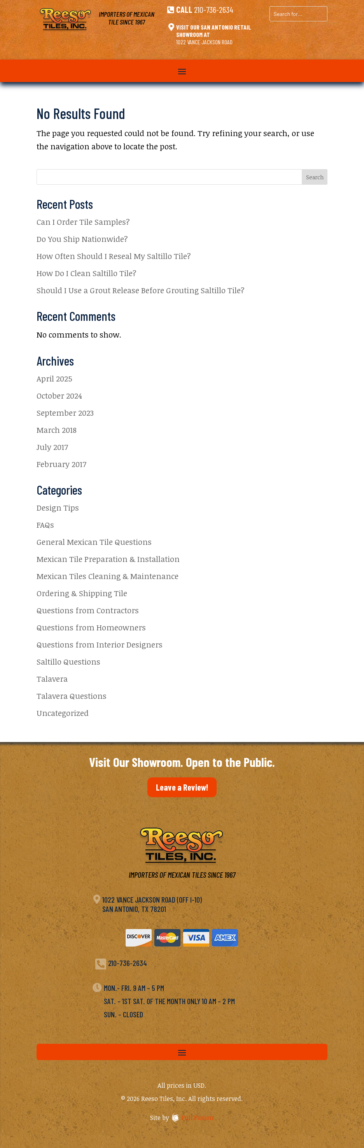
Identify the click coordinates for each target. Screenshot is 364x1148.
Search (315, 177)
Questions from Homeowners (91, 627)
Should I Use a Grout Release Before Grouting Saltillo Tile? (141, 290)
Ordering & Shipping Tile (82, 593)
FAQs (45, 524)
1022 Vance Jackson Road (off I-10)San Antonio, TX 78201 (152, 904)
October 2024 (59, 395)
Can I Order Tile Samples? (83, 221)
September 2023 (65, 412)
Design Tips (58, 507)
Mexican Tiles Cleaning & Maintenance (107, 575)
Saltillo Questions (68, 661)
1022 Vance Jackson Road (204, 42)
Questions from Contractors (88, 610)
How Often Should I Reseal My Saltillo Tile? (114, 255)
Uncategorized (63, 712)
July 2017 (52, 446)
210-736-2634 (213, 9)
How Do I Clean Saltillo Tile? (86, 273)
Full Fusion (198, 1117)
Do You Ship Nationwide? (82, 238)
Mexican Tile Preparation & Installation (108, 558)
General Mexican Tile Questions (94, 541)
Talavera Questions (72, 695)
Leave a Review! (182, 787)
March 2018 (57, 429)
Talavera (52, 678)
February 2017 (61, 463)
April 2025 (54, 378)
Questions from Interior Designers (100, 644)
